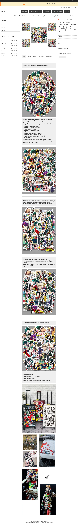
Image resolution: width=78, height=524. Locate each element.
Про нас (3, 27)
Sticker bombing (17, 15)
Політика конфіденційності (47, 522)
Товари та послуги (35, 11)
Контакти (47, 11)
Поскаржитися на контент (34, 522)
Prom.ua (46, 521)
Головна (24, 11)
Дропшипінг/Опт (57, 11)
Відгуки (3, 30)
